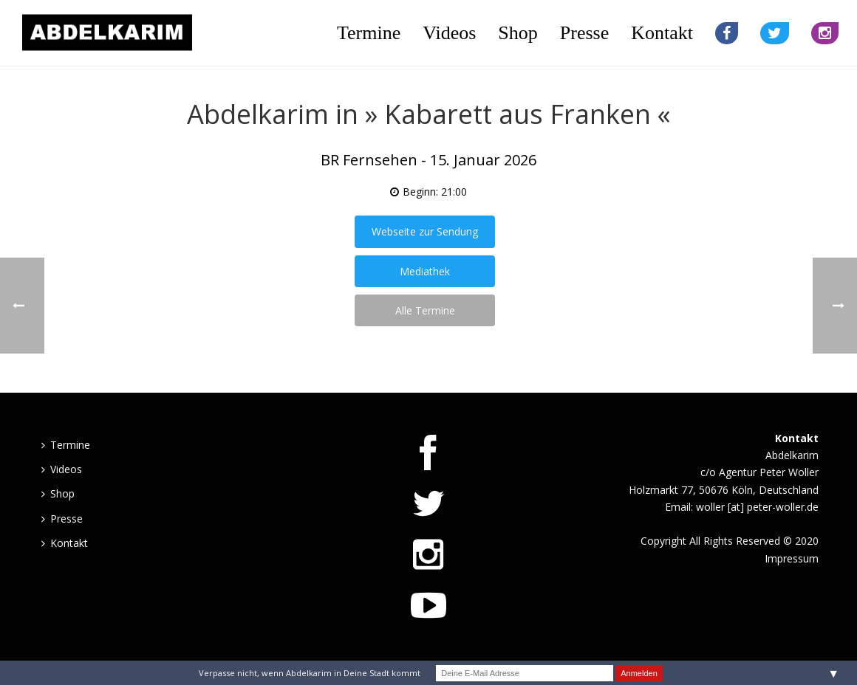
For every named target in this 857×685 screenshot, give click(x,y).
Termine (368, 33)
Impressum (792, 558)
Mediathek (425, 271)
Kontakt (662, 33)
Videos (449, 33)
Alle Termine (425, 310)
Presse (584, 33)
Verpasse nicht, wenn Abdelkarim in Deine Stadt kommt (309, 672)
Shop (517, 33)
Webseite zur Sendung (425, 231)
